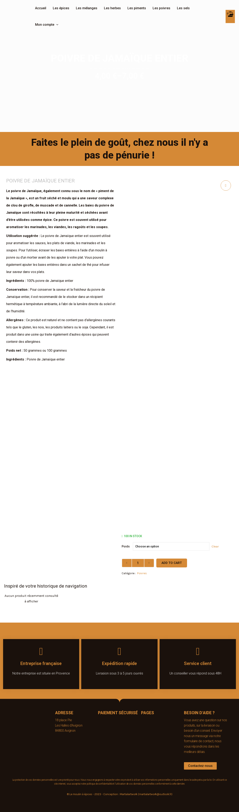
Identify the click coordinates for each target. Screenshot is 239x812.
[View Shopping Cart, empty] (230, 16)
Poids (126, 546)
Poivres (142, 573)
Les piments (136, 8)
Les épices (61, 8)
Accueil (40, 8)
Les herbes (112, 8)
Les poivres (161, 8)
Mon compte (46, 24)
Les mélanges (86, 8)
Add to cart (171, 563)
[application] (56, 24)
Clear (215, 546)
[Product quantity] (138, 563)
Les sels (183, 8)
